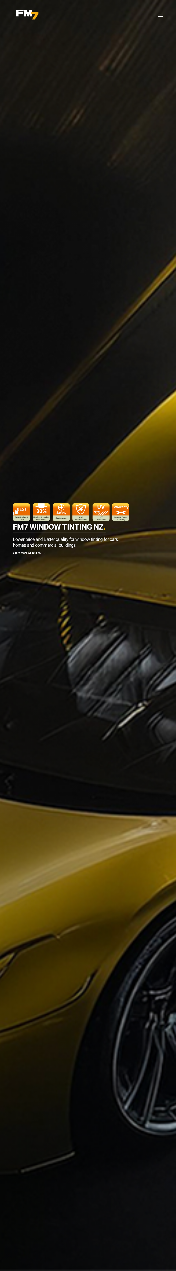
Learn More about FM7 (29, 553)
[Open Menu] (160, 14)
